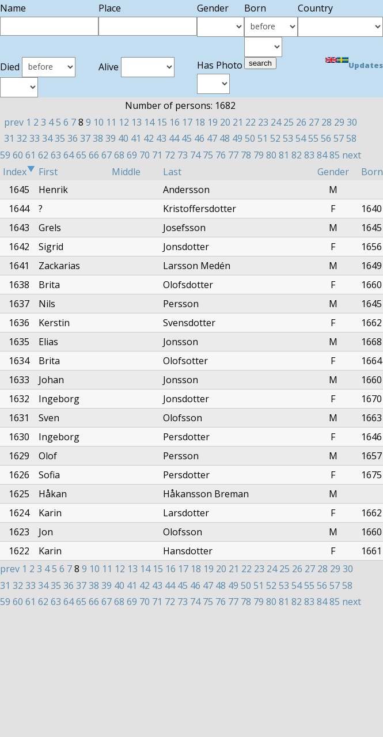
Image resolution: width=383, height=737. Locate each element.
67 (106, 155)
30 (352, 122)
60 (18, 155)
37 (85, 138)
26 (301, 122)
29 (339, 122)
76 (220, 155)
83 (309, 155)
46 (199, 138)
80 (271, 155)
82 (296, 155)
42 (148, 138)
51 (262, 138)
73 (182, 155)
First (48, 171)
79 (258, 155)
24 (276, 122)
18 (200, 122)
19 (212, 122)
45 (186, 138)
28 (326, 122)
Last (172, 171)
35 (60, 138)
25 (288, 122)
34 (47, 138)
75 (208, 155)
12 (124, 122)
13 (136, 122)
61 (30, 155)
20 (225, 122)
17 (187, 122)
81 (284, 155)
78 (246, 155)
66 (94, 155)
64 (68, 155)
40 (123, 138)
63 (56, 155)
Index (19, 171)
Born (372, 171)
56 (326, 138)
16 (174, 122)
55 (313, 138)
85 (334, 155)
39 (110, 138)
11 (111, 122)
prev (14, 122)
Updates (365, 65)
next (351, 155)
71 (157, 155)
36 (72, 138)
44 (174, 138)
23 (263, 122)
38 (98, 138)
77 (233, 155)
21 (238, 122)
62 (43, 155)
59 (5, 155)
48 (224, 138)
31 (9, 138)
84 (322, 155)
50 (250, 138)
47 (212, 138)
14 (149, 122)
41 (136, 138)
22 (250, 122)
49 (237, 138)
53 (288, 138)
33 (34, 138)
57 (338, 138)
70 (144, 155)
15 (162, 122)
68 (119, 155)
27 (314, 122)
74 (195, 155)
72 (170, 155)
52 (275, 138)
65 (81, 155)
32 (22, 138)
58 (351, 138)
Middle (126, 171)
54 (300, 138)
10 (98, 122)
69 (132, 155)
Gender (333, 171)
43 (161, 138)
